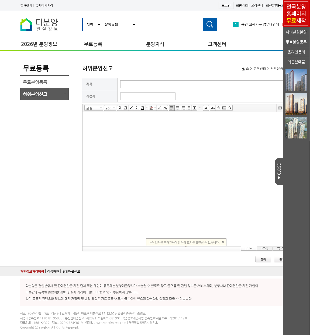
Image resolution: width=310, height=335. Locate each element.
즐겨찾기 (26, 5)
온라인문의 (296, 52)
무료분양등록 (296, 42)
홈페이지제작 (44, 5)
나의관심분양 (296, 32)
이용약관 (53, 271)
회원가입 (242, 5)
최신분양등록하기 (278, 5)
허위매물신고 (71, 271)
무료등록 (93, 44)
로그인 (226, 5)
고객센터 (257, 5)
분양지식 (155, 44)
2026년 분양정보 (39, 44)
